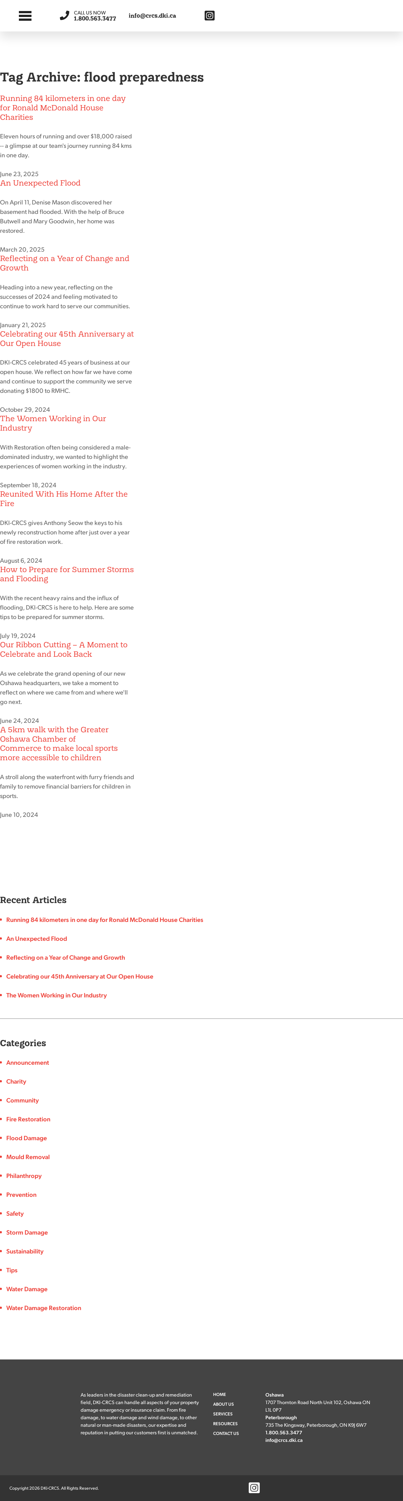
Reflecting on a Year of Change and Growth (64, 263)
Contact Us (226, 1433)
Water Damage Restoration (43, 1307)
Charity (16, 1081)
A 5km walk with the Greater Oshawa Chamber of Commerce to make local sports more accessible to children (59, 743)
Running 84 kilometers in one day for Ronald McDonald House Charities (63, 107)
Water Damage (27, 1289)
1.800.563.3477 (95, 15)
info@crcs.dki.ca (152, 16)
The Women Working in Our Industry (53, 423)
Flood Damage (26, 1138)
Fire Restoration (28, 1119)
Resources (225, 1423)
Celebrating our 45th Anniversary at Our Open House (67, 339)
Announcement (27, 1062)
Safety (15, 1213)
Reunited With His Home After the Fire (64, 499)
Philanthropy (24, 1175)
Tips (12, 1270)
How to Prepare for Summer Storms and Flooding (67, 574)
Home (219, 1394)
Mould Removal (28, 1156)
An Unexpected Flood (40, 183)
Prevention (21, 1194)
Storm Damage (27, 1232)
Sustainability (24, 1251)
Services (223, 1413)
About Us (223, 1404)
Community (22, 1100)
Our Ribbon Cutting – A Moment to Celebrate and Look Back (64, 649)
